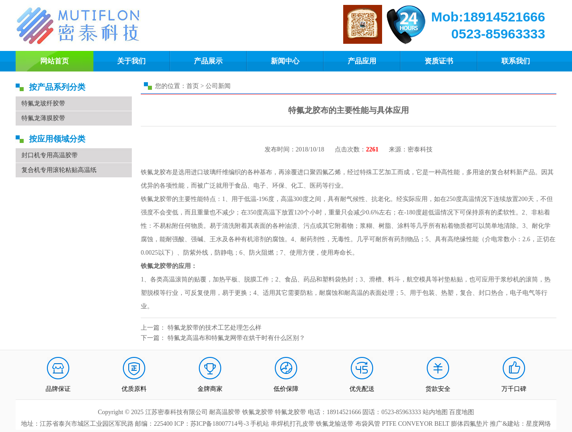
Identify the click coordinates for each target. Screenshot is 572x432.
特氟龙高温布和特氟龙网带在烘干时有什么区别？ (236, 338)
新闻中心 (285, 61)
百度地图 (461, 412)
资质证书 (439, 61)
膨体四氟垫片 (469, 423)
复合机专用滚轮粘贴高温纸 (59, 170)
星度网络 (538, 423)
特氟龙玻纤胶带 (43, 103)
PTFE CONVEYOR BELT (415, 423)
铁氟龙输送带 (334, 423)
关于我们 (131, 61)
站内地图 (436, 412)
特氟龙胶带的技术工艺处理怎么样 (214, 327)
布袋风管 (367, 423)
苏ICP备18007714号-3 (219, 423)
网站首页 (54, 61)
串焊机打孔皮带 (293, 423)
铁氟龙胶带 (257, 412)
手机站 (259, 423)
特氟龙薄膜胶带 (43, 118)
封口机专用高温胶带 (49, 155)
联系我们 (515, 61)
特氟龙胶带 (290, 412)
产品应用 (362, 61)
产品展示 (208, 61)
